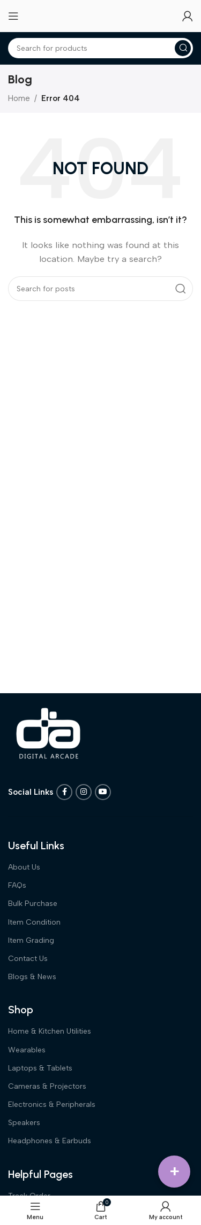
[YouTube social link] (103, 792)
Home (19, 98)
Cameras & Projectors (47, 1086)
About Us (24, 867)
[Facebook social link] (64, 792)
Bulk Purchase (32, 903)
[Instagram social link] (84, 792)
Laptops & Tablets (40, 1068)
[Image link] (48, 733)
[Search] (100, 48)
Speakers (24, 1122)
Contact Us (28, 958)
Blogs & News (32, 976)
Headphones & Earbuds (49, 1140)
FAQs (17, 885)
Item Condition (34, 922)
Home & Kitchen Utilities (49, 1031)
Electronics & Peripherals (51, 1104)
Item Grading (31, 940)
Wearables (27, 1050)
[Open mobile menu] (13, 16)
